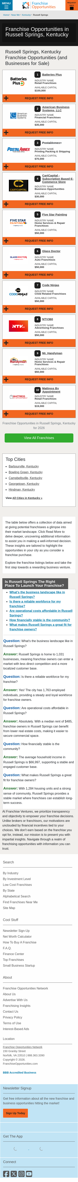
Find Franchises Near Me (20, 902)
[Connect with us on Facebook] (7, 1175)
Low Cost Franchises (17, 884)
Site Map (9, 908)
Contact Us (10, 1011)
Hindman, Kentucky (22, 489)
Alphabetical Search (16, 896)
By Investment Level (17, 879)
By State (9, 890)
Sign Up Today (15, 1113)
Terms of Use (12, 1023)
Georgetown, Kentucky (24, 483)
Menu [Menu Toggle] (6, 5)
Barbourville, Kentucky (24, 466)
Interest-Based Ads (16, 1029)
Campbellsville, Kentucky (25, 478)
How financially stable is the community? (39, 620)
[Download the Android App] (41, 1148)
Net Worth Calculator (17, 936)
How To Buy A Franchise (19, 942)
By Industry (10, 873)
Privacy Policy (12, 1017)
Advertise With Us (15, 1000)
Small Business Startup (19, 965)
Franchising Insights (16, 1005)
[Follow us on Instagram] (22, 1175)
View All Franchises (39, 438)
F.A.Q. (7, 948)
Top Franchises (13, 959)
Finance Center (13, 954)
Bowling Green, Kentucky (26, 472)
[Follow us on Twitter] (14, 1175)
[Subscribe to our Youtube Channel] (29, 1175)
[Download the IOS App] (16, 1148)
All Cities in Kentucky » (27, 498)
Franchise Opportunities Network (25, 988)
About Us (9, 994)
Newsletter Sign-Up (16, 930)
